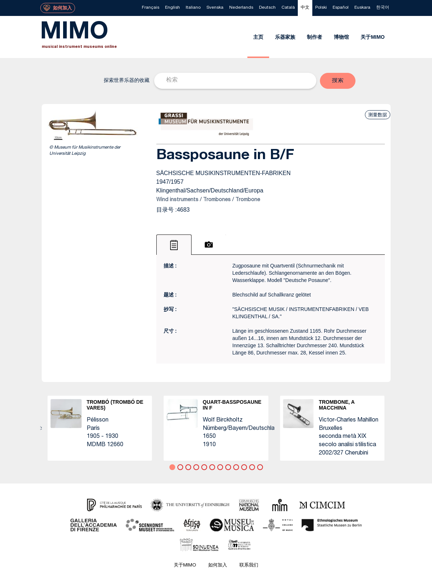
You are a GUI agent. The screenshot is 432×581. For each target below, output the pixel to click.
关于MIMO (185, 565)
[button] (337, 81)
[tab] (174, 245)
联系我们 (248, 565)
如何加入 (217, 565)
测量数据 (377, 114)
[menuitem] (150, 8)
